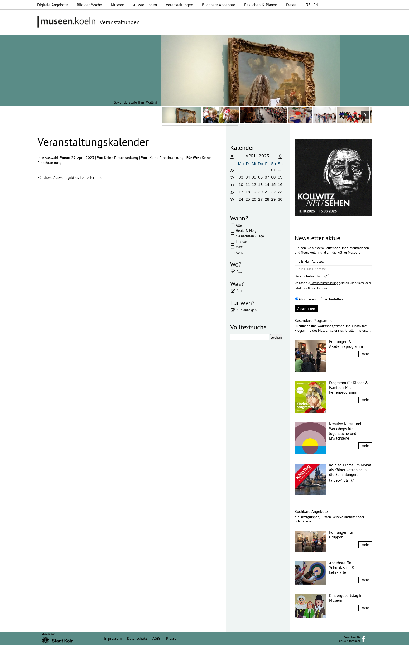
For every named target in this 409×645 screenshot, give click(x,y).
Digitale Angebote (52, 4)
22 (273, 192)
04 (248, 177)
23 (280, 192)
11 (248, 184)
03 (241, 177)
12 (254, 184)
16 (280, 184)
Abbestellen (332, 299)
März (239, 247)
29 (273, 199)
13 (260, 184)
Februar (241, 241)
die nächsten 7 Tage (250, 236)
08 (273, 177)
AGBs (156, 638)
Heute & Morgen (248, 230)
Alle (239, 225)
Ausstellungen (145, 4)
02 (280, 169)
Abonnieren (305, 299)
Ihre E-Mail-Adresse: (309, 261)
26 (254, 199)
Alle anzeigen (247, 310)
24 (241, 199)
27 (260, 199)
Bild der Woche (89, 4)
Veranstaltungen (179, 4)
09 (280, 177)
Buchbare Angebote (218, 4)
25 (248, 199)
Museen (117, 4)
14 (267, 184)
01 (273, 169)
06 (260, 177)
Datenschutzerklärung (324, 283)
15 (273, 184)
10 (241, 184)
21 (267, 192)
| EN (312, 4)
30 (280, 199)
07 (267, 177)
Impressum (113, 638)
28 (267, 199)
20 (260, 192)
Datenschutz (137, 638)
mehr (365, 354)
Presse (291, 4)
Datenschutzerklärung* (313, 276)
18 (248, 192)
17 (241, 192)
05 (254, 177)
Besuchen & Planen (260, 4)
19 (254, 192)
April (239, 252)
